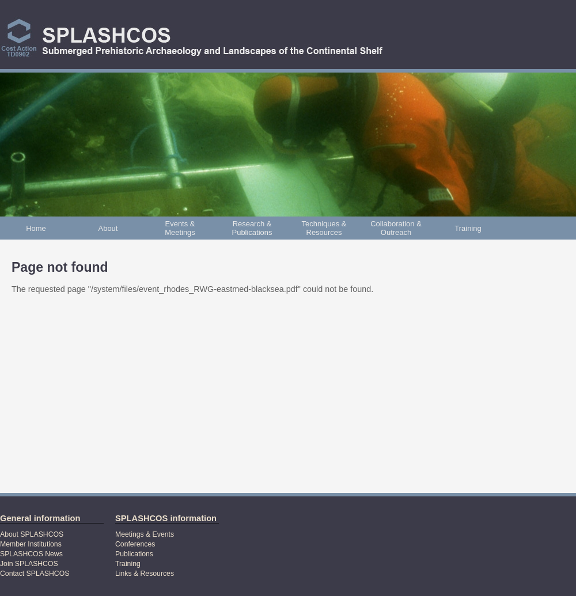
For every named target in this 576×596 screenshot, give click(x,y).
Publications (134, 554)
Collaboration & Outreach (396, 228)
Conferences (135, 544)
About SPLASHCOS (31, 534)
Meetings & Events (144, 534)
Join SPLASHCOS (29, 564)
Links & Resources (144, 574)
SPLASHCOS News (31, 554)
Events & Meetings (180, 228)
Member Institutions (31, 544)
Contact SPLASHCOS (34, 574)
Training (467, 228)
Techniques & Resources (324, 228)
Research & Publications (252, 228)
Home (36, 228)
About (108, 228)
